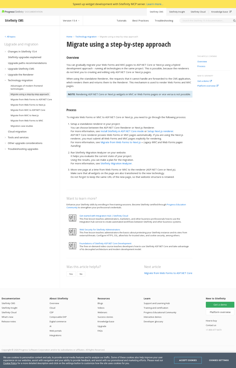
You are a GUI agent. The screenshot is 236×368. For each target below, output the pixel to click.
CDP (52, 312)
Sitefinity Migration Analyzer (116, 163)
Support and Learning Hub (157, 303)
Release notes (9, 321)
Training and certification (156, 307)
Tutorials (121, 20)
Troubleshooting (164, 20)
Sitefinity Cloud (198, 11)
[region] (118, 360)
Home (69, 36)
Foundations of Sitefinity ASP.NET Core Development (105, 243)
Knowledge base (221, 11)
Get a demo (204, 81)
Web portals (56, 330)
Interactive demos (153, 316)
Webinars (102, 312)
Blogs (100, 303)
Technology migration (86, 36)
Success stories (105, 316)
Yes (71, 274)
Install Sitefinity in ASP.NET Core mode (122, 131)
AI (50, 326)
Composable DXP (58, 316)
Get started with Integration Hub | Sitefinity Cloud (104, 215)
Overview (202, 61)
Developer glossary (153, 321)
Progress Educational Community (160, 312)
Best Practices (140, 20)
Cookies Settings (219, 360)
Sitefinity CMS (156, 11)
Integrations (55, 335)
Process (201, 66)
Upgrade (102, 326)
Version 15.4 (71, 20)
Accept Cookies (188, 360)
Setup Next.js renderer (160, 131)
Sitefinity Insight (177, 11)
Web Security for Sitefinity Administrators (100, 229)
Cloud (52, 307)
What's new (7, 316)
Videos (101, 307)
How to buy (211, 320)
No (81, 274)
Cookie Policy (10, 363)
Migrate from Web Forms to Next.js (121, 142)
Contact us (211, 325)
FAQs (100, 330)
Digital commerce (58, 321)
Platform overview (207, 86)
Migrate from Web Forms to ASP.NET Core (168, 273)
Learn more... (155, 4)
